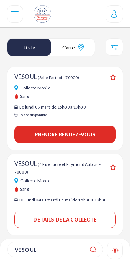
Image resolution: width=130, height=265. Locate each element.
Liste (29, 47)
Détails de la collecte (64, 220)
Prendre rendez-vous (65, 134)
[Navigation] (15, 14)
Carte (73, 47)
